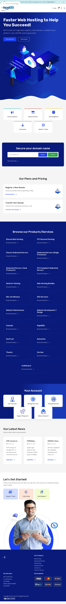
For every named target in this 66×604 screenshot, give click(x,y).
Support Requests (23, 414)
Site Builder (6, 584)
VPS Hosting (37, 566)
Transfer (52, 154)
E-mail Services (7, 582)
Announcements (12, 114)
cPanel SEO (6, 588)
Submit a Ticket (43, 127)
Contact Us (37, 570)
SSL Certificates (7, 579)
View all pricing (12, 161)
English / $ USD (9, 601)
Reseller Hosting (38, 568)
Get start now (10, 39)
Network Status (33, 114)
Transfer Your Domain (13, 209)
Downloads (23, 127)
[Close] (63, 2)
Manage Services (33, 400)
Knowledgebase (54, 114)
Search (43, 154)
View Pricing (23, 39)
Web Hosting (37, 561)
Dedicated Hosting (39, 564)
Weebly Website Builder (9, 586)
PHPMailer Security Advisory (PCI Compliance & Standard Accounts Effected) (32, 444)
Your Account (12, 400)
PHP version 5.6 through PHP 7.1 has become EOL (12, 444)
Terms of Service (39, 573)
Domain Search (10, 194)
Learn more (51, 2)
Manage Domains (53, 400)
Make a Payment (43, 414)
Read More (10, 462)
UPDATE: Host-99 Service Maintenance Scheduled (53, 444)
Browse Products (12, 243)
